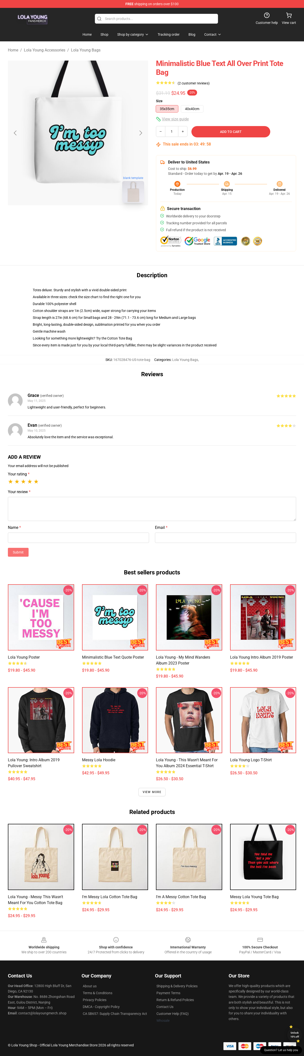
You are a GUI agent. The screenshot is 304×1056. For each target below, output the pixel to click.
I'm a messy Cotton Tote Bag (181, 896)
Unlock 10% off (294, 1034)
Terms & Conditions (97, 993)
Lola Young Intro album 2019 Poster (261, 657)
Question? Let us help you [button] (281, 1050)
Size (159, 101)
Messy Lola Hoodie (98, 760)
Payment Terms (168, 993)
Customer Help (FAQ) (172, 1014)
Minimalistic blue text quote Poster (113, 657)
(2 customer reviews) (194, 83)
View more (152, 792)
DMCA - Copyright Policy (101, 1007)
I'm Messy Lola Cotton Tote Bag (109, 896)
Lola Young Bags (86, 50)
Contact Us (164, 1007)
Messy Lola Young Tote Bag (254, 896)
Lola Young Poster (24, 657)
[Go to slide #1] (65, 218)
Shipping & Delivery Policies (177, 986)
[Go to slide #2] (91, 218)
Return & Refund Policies (175, 1000)
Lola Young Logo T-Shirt (251, 760)
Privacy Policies (94, 1000)
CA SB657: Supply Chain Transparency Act (115, 1014)
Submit (18, 552)
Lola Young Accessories (44, 50)
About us (90, 986)
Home (13, 50)
